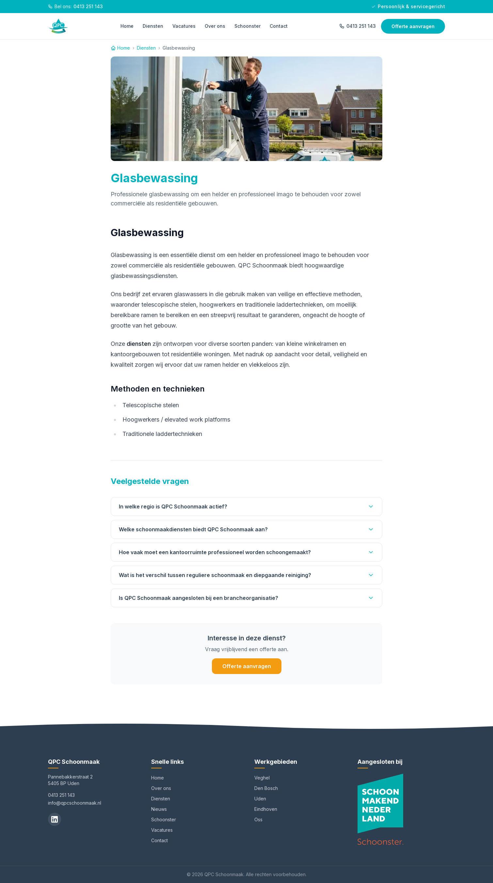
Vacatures (184, 26)
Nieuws (159, 809)
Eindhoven (265, 809)
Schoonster (247, 26)
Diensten (153, 26)
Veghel (262, 777)
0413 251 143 (357, 26)
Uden (260, 798)
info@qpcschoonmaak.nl (74, 803)
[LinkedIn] (54, 819)
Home (127, 26)
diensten (139, 343)
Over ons (215, 26)
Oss (258, 819)
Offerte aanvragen (413, 26)
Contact (279, 26)
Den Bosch (266, 788)
